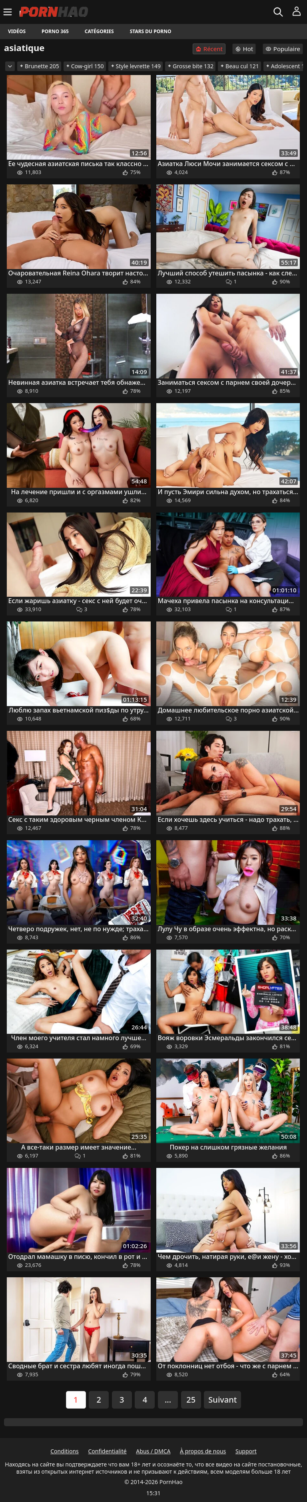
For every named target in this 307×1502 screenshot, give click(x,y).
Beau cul (239, 66)
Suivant (222, 1399)
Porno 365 (55, 31)
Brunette (39, 66)
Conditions (64, 1451)
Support (246, 1451)
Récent (209, 49)
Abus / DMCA (153, 1451)
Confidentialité (107, 1451)
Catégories (99, 31)
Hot (244, 49)
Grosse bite (190, 66)
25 (190, 1399)
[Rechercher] (279, 12)
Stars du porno (150, 31)
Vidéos (17, 31)
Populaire (282, 49)
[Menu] (8, 12)
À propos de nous (203, 1451)
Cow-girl (85, 66)
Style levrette (135, 66)
